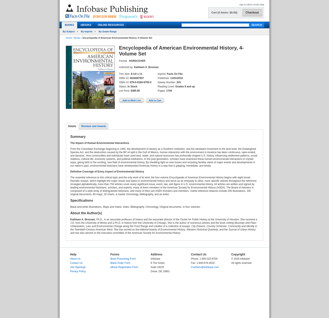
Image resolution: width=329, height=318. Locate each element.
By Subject (69, 31)
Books (77, 38)
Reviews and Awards (93, 126)
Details (72, 126)
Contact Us (76, 262)
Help (262, 5)
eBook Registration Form (124, 267)
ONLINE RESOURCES (111, 25)
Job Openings (78, 267)
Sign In (242, 5)
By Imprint (86, 31)
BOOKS (69, 25)
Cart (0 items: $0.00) (224, 12)
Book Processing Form (123, 258)
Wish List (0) (252, 5)
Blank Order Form (120, 262)
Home (69, 38)
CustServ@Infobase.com (205, 267)
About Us (75, 258)
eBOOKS (86, 25)
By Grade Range (108, 31)
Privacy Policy (78, 271)
